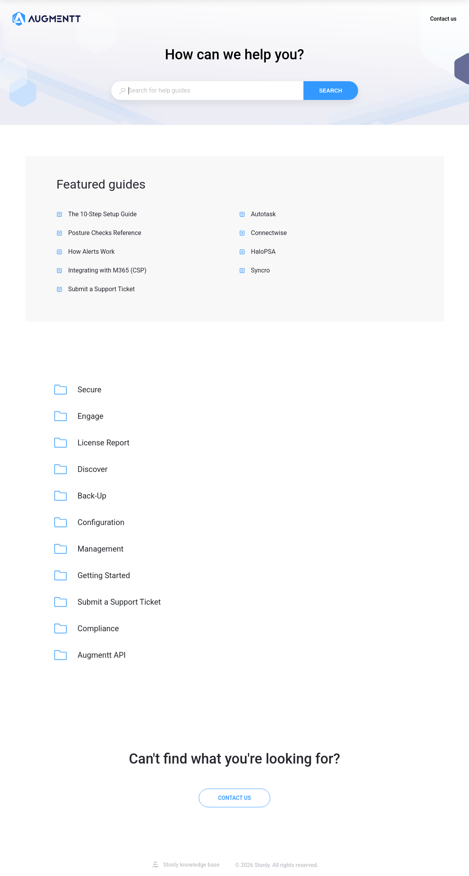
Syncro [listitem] (254, 270)
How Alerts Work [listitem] (86, 251)
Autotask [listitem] (257, 214)
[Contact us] (234, 798)
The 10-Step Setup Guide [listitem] (97, 214)
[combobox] (207, 90)
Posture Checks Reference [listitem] (99, 233)
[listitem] (78, 389)
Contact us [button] (443, 19)
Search (330, 90)
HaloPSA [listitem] (257, 251)
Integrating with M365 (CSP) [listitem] (102, 270)
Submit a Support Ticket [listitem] (96, 289)
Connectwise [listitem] (263, 233)
